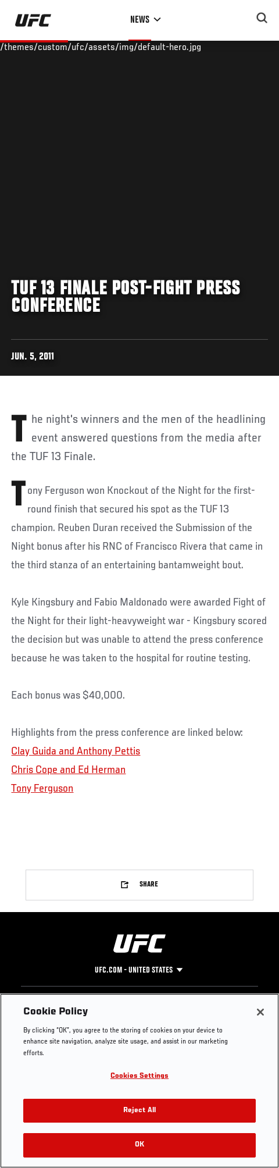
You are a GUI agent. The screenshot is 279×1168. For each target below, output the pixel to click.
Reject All (139, 1110)
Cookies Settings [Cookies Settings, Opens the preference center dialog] (139, 1076)
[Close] (260, 1012)
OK (139, 1145)
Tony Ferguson (42, 789)
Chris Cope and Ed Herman (68, 770)
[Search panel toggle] (262, 18)
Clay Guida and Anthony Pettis (75, 751)
